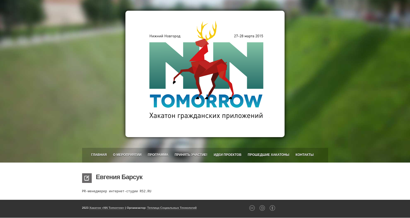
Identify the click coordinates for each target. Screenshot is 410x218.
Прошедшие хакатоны (268, 155)
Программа (158, 155)
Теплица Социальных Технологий (172, 207)
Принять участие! (191, 155)
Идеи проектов (228, 155)
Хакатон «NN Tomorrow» (106, 207)
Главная (99, 155)
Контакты (304, 155)
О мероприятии (127, 155)
